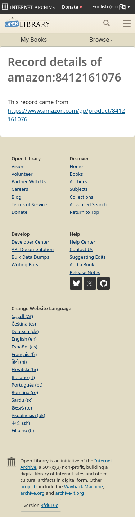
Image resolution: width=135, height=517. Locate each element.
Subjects (79, 189)
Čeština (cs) (24, 323)
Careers (20, 189)
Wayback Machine (83, 486)
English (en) (24, 339)
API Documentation (33, 249)
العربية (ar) (22, 316)
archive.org (32, 493)
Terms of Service (29, 204)
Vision (18, 166)
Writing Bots (25, 264)
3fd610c (49, 505)
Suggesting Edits (88, 257)
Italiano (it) (23, 377)
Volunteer (22, 174)
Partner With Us (29, 181)
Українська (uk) (28, 415)
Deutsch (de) (25, 331)
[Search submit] (106, 23)
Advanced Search (88, 204)
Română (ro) (25, 392)
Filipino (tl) (23, 430)
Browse (90, 39)
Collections (82, 197)
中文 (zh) (21, 423)
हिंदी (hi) (19, 362)
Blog (16, 197)
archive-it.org (69, 493)
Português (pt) (27, 385)
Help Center (83, 242)
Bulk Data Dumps (30, 257)
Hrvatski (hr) (25, 369)
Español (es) (24, 346)
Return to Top (84, 212)
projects (28, 486)
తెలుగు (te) (22, 408)
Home (76, 166)
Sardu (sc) (22, 400)
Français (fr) (24, 354)
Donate (72, 7)
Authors (78, 181)
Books (76, 174)
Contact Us (81, 249)
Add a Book (82, 264)
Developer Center (30, 242)
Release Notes (85, 272)
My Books (34, 39)
